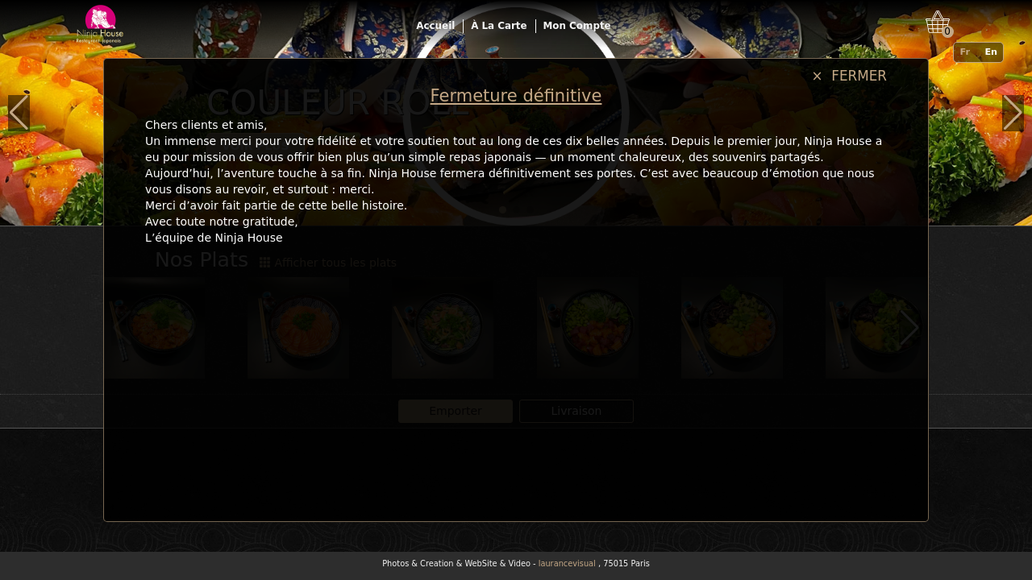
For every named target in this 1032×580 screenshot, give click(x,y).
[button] (19, 113)
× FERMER (849, 76)
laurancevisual (567, 563)
